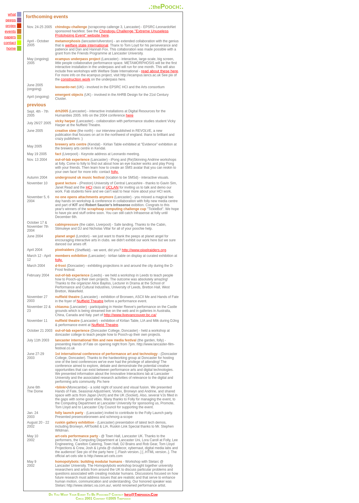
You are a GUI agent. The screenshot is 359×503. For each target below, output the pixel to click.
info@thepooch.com (140, 494)
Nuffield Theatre (90, 301)
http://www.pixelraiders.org (144, 250)
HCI (89, 187)
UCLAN (112, 187)
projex (11, 26)
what (12, 14)
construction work (75, 79)
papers (10, 37)
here (130, 115)
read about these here (159, 71)
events (10, 31)
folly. (115, 172)
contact (10, 43)
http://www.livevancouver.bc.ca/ (130, 315)
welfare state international (86, 45)
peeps (11, 20)
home (11, 48)
